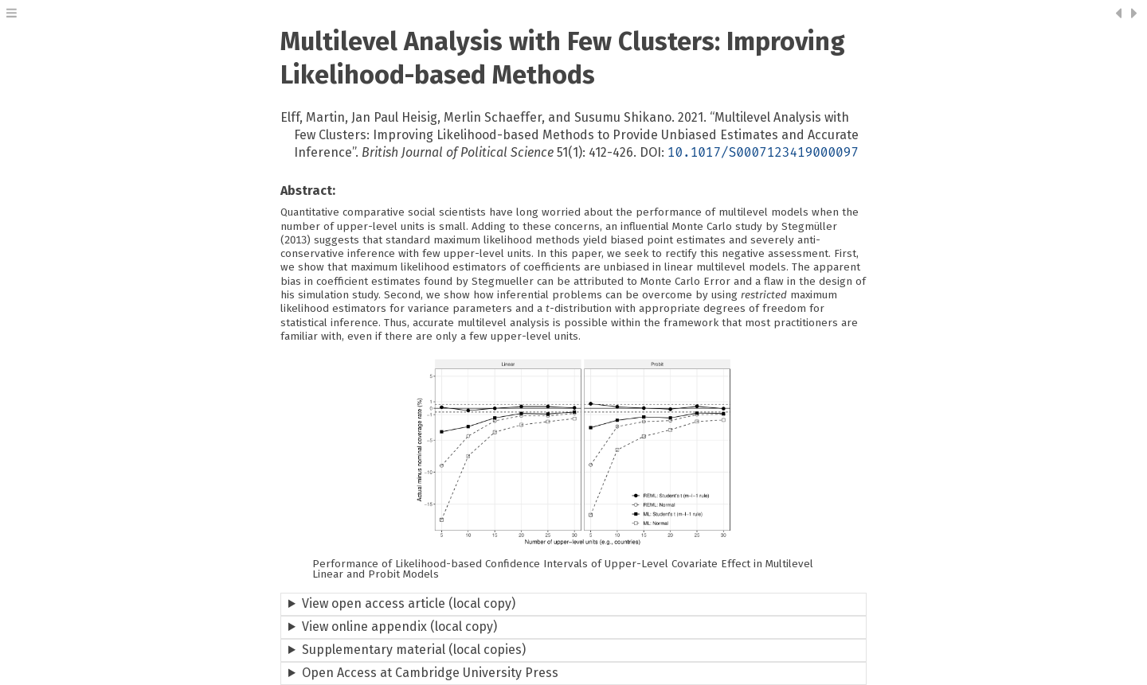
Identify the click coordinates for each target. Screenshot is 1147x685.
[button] (11, 14)
